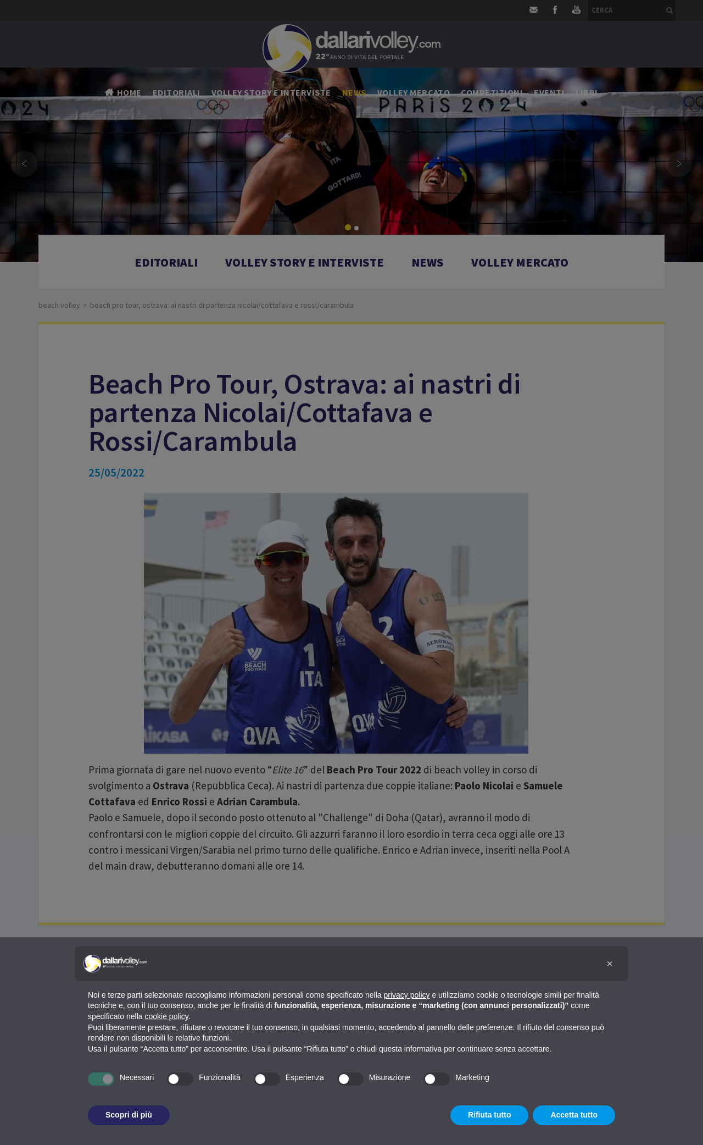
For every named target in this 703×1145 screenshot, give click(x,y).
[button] (609, 963)
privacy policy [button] (407, 995)
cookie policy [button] (166, 1016)
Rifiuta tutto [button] (489, 1114)
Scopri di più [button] (128, 1114)
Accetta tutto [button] (574, 1114)
